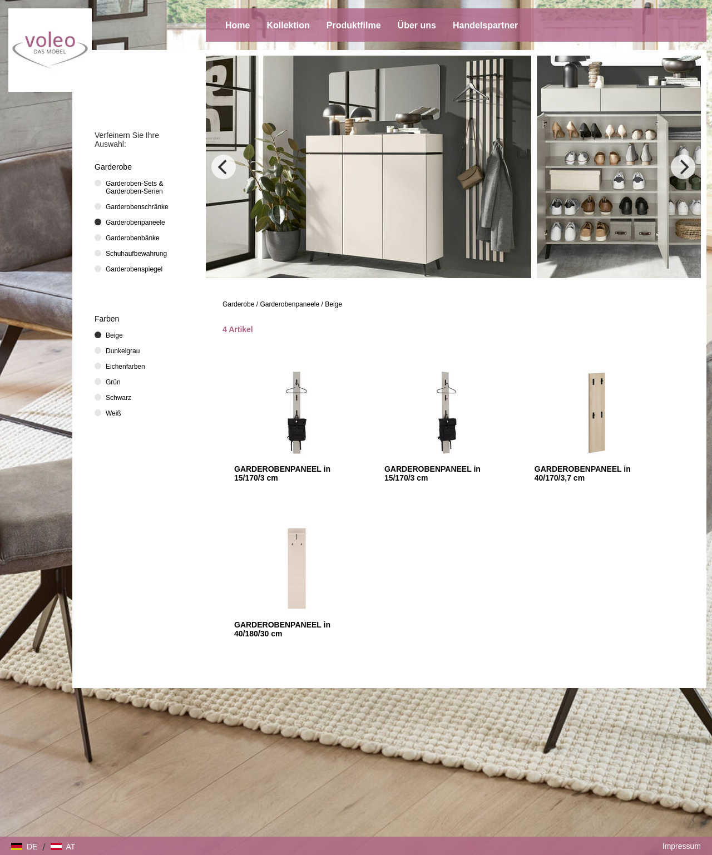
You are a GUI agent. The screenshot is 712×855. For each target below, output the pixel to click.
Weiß (113, 413)
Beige (333, 304)
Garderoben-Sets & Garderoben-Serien (134, 187)
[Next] (683, 167)
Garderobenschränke (137, 207)
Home (237, 25)
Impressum (681, 846)
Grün (113, 382)
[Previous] (223, 167)
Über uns (417, 25)
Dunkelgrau (123, 351)
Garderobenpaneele (289, 304)
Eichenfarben (125, 366)
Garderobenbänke (133, 238)
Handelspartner (485, 25)
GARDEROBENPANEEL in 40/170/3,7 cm (583, 473)
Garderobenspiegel (134, 269)
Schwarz (118, 398)
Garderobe (238, 304)
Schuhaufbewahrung (136, 254)
